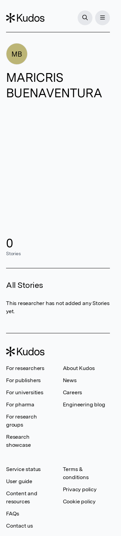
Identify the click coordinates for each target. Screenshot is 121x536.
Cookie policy (79, 501)
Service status (23, 469)
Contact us (19, 526)
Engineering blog (84, 404)
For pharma (20, 404)
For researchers (25, 368)
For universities (24, 392)
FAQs (12, 513)
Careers (72, 392)
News (70, 380)
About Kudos (79, 368)
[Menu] (102, 17)
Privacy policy (79, 489)
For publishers (23, 380)
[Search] (85, 17)
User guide (19, 481)
